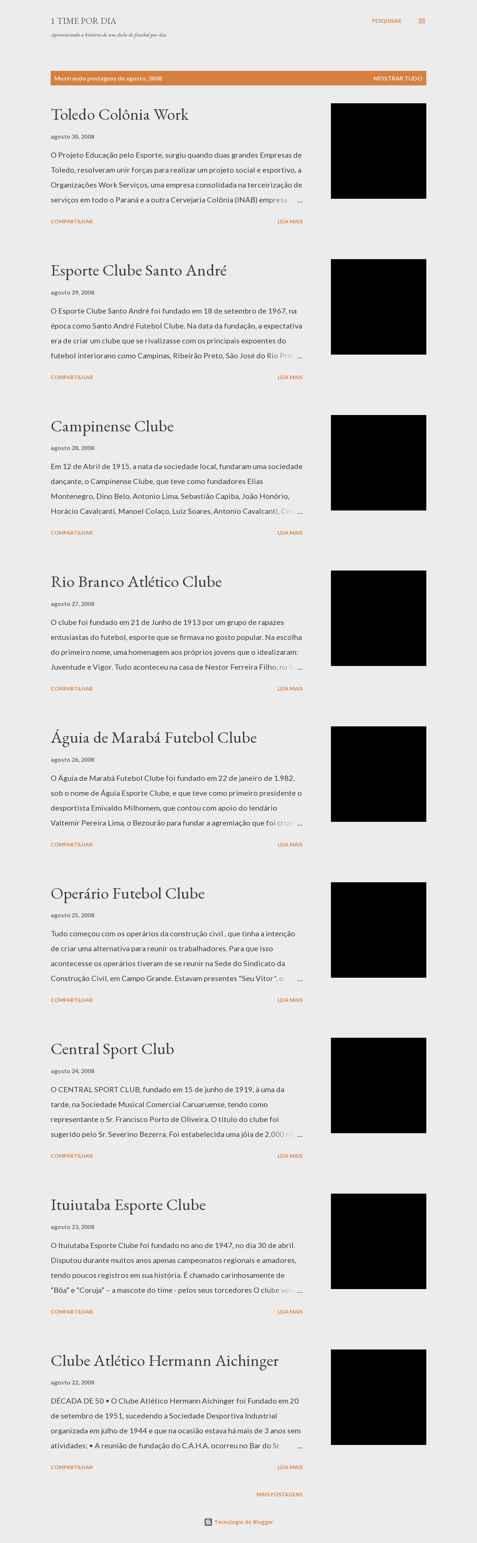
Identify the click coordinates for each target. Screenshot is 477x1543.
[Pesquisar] (386, 20)
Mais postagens (279, 1494)
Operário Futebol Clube (128, 893)
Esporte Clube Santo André (139, 269)
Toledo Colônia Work (120, 114)
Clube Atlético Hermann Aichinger (165, 1360)
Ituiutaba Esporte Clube (128, 1204)
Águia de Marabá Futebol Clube (154, 737)
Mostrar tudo (398, 78)
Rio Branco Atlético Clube (136, 581)
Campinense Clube (112, 425)
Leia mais (290, 221)
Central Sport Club (112, 1048)
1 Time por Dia (83, 20)
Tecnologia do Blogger (238, 1521)
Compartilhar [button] (72, 221)
